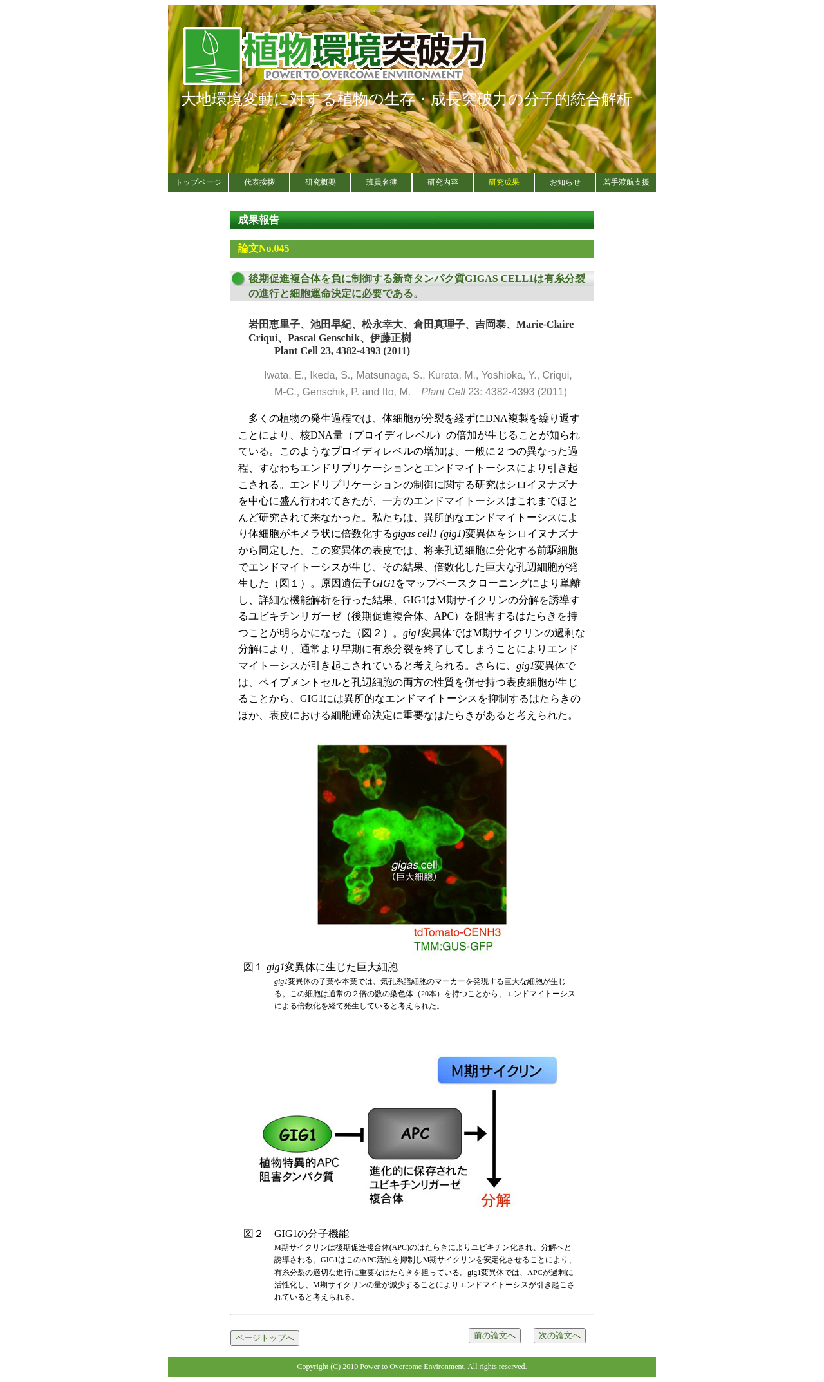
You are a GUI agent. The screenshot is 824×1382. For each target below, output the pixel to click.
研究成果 (504, 182)
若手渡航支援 (626, 182)
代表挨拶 (259, 182)
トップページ (198, 182)
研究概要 (320, 182)
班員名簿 (381, 182)
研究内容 (442, 182)
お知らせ (565, 182)
